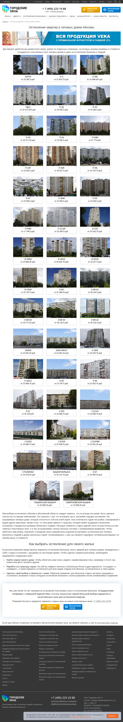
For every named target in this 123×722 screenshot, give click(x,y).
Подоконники (6, 675)
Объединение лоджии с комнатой (83, 668)
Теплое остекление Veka (47, 632)
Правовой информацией (81, 717)
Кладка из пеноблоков (46, 649)
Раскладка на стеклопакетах (11, 661)
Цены (72, 16)
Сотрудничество (112, 665)
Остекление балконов (35, 16)
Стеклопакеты (7, 668)
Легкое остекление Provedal (48, 642)
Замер (47, 1)
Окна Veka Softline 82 (9, 642)
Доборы (5, 685)
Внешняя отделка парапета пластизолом (85, 635)
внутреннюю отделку (108, 623)
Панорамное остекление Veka (49, 635)
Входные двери (7, 655)
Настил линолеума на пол (80, 648)
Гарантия (93, 1)
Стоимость (110, 635)
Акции (110, 1)
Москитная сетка (7, 671)
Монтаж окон (57, 1)
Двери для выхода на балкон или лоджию (16, 645)
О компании (38, 1)
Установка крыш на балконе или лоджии (52, 652)
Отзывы (102, 1)
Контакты (113, 16)
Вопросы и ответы (112, 661)
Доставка (76, 1)
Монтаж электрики (78, 678)
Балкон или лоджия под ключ (48, 645)
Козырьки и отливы (8, 682)
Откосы (4, 678)
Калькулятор (84, 16)
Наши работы (100, 16)
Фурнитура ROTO (8, 665)
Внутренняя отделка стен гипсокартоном (52, 673)
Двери (17, 16)
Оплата (67, 1)
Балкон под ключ (58, 16)
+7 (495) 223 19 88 (102, 601)
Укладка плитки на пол (79, 658)
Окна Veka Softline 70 (9, 638)
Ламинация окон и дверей (10, 658)
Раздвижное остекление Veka (48, 638)
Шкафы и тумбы (77, 661)
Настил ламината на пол (80, 651)
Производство (111, 668)
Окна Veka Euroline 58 (9, 635)
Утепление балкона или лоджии (82, 665)
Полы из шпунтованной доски (81, 645)
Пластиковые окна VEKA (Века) (12, 632)
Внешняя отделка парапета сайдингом (84, 632)
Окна (8, 16)
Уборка (84, 1)
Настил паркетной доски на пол (82, 655)
